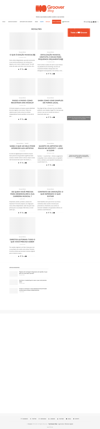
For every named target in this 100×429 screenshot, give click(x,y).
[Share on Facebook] (20, 69)
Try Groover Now (52, 424)
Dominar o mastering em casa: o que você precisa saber (33, 281)
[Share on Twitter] (22, 69)
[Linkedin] (89, 22)
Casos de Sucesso (12, 21)
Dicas (3, 21)
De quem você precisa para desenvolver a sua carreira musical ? (22, 194)
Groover (30, 424)
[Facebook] (84, 22)
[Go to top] (50, 427)
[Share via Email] (26, 69)
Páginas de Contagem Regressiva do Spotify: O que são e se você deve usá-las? (32, 272)
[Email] (93, 22)
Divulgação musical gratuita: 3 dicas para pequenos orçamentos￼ (50, 57)
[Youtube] (91, 22)
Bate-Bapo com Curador (26, 21)
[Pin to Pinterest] (24, 69)
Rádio (36, 21)
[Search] (98, 22)
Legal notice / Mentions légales (65, 424)
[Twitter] (86, 22)
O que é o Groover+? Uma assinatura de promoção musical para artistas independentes (33, 289)
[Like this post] (18, 69)
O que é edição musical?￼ (22, 55)
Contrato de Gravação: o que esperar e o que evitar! (50, 194)
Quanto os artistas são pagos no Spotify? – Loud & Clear (50, 148)
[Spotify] (95, 22)
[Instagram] (88, 22)
